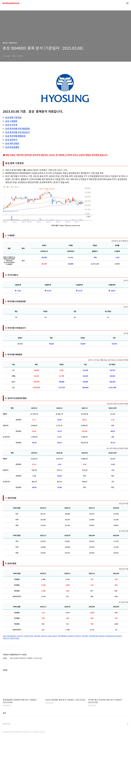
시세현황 (11, 121)
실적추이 (11, 139)
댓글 (4, 759)
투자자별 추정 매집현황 (17, 128)
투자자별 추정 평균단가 (17, 132)
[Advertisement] (65, 663)
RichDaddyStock (11, 3)
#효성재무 (85, 636)
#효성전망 (37, 636)
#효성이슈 (6, 638)
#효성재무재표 (93, 636)
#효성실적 (71, 636)
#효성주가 (20, 636)
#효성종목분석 (11, 636)
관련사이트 (6, 770)
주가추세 (11, 124)
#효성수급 (44, 636)
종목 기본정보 (13, 117)
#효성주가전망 (28, 636)
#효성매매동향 (62, 636)
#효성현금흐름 (110, 636)
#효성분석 (118, 636)
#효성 (5, 636)
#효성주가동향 (14, 638)
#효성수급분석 (52, 636)
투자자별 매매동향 (15, 135)
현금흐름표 (12, 147)
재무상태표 (12, 143)
